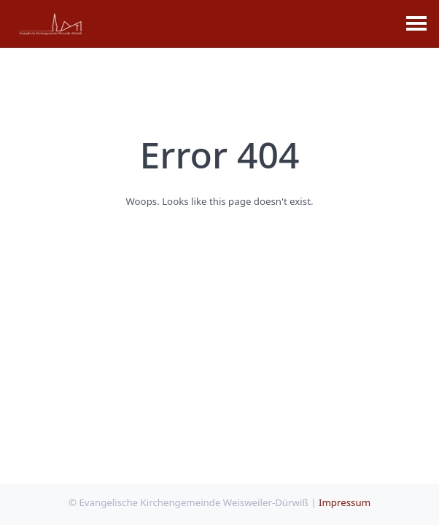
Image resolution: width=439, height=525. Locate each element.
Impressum (344, 502)
